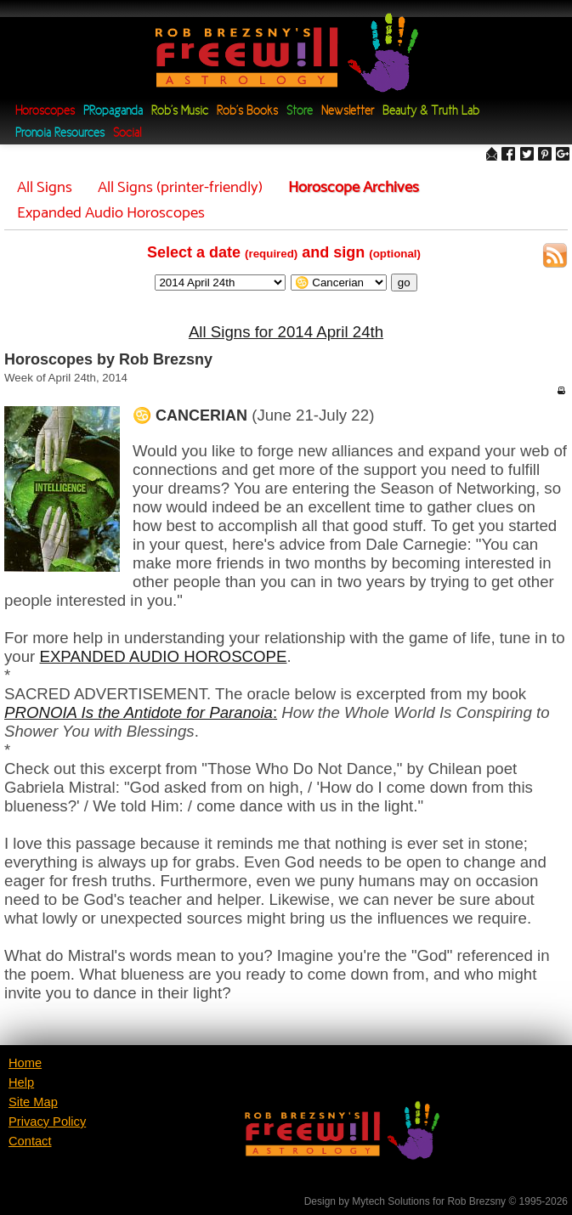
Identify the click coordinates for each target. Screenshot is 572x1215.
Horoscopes (45, 111)
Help (21, 1082)
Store (299, 111)
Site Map (33, 1102)
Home (25, 1063)
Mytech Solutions (390, 1201)
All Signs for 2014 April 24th (286, 332)
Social (127, 133)
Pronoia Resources (60, 133)
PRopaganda (113, 111)
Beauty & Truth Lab (430, 111)
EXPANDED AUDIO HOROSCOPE (162, 656)
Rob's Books (247, 111)
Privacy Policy (47, 1121)
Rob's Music (179, 111)
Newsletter (347, 111)
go (404, 282)
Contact (30, 1141)
